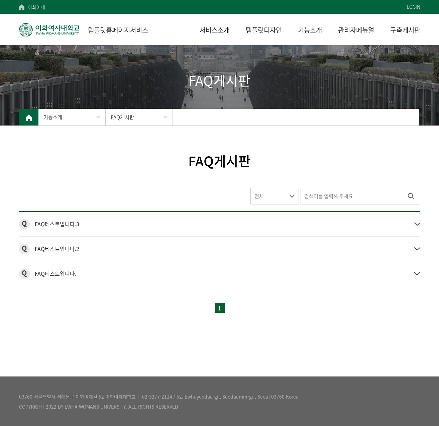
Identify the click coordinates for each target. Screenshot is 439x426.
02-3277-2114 (157, 396)
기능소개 (52, 117)
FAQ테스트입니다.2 (57, 249)
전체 (259, 196)
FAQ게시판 (122, 117)
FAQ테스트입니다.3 (57, 224)
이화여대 (36, 7)
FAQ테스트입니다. (55, 273)
